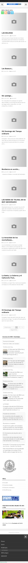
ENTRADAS (5, 550)
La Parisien (6, 404)
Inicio (2, 544)
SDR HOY (4, 556)
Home (3, 541)
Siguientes (14, 330)
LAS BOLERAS (7, 33)
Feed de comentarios (9, 487)
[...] (17, 354)
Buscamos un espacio (9, 423)
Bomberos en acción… (11, 169)
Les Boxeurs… (7, 69)
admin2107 (13, 35)
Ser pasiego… (7, 96)
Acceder (6, 482)
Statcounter (3, 562)
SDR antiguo (4, 553)
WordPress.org (7, 490)
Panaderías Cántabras (9, 413)
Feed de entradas (8, 485)
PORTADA (4, 547)
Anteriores (7, 327)
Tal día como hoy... (8, 347)
